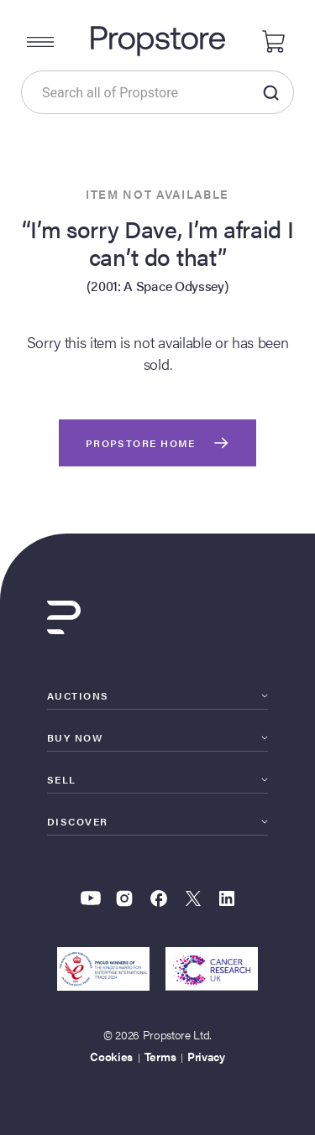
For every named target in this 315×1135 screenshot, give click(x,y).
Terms (160, 1056)
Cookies (111, 1056)
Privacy (206, 1056)
